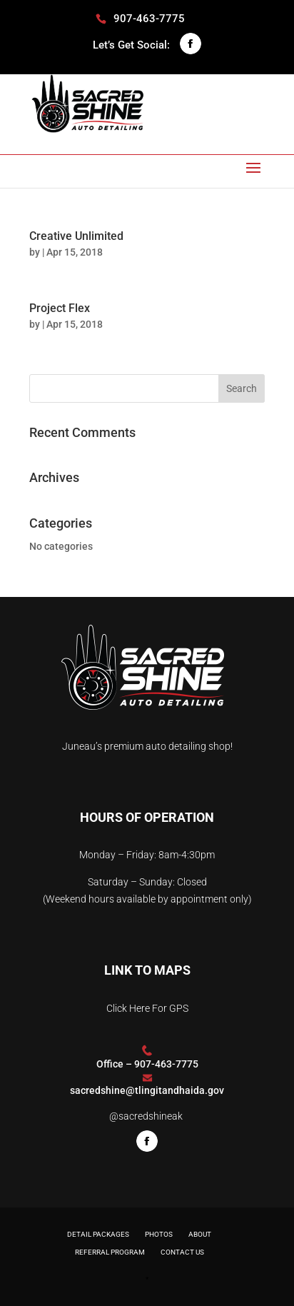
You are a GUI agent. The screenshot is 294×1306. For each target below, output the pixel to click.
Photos (159, 1234)
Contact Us (182, 1252)
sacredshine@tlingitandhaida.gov (147, 1090)
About (199, 1234)
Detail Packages (98, 1234)
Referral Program (110, 1252)
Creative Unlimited (76, 236)
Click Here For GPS (147, 1008)
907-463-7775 (166, 1064)
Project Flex (59, 308)
